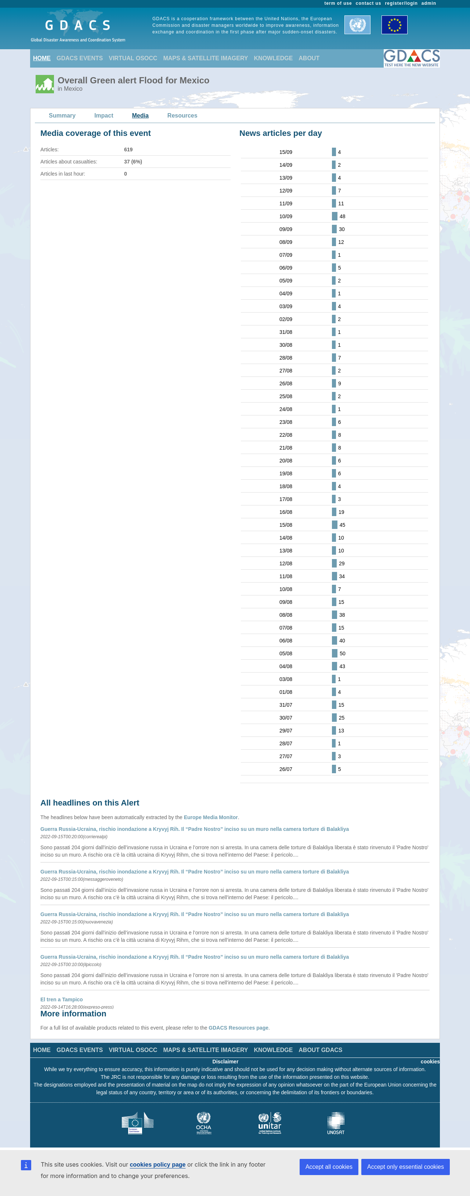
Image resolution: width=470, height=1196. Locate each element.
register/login (401, 3)
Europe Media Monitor (211, 817)
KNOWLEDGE (273, 58)
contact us (369, 3)
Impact (103, 115)
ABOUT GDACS (320, 1050)
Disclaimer (226, 1061)
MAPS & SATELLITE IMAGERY (205, 58)
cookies (430, 1061)
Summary (62, 115)
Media (140, 115)
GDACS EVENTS (80, 58)
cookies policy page (157, 1164)
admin (429, 3)
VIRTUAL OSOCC (133, 58)
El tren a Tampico (61, 999)
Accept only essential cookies (405, 1167)
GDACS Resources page (238, 1028)
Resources (182, 115)
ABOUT (309, 58)
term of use (338, 3)
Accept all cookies (329, 1167)
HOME (42, 58)
